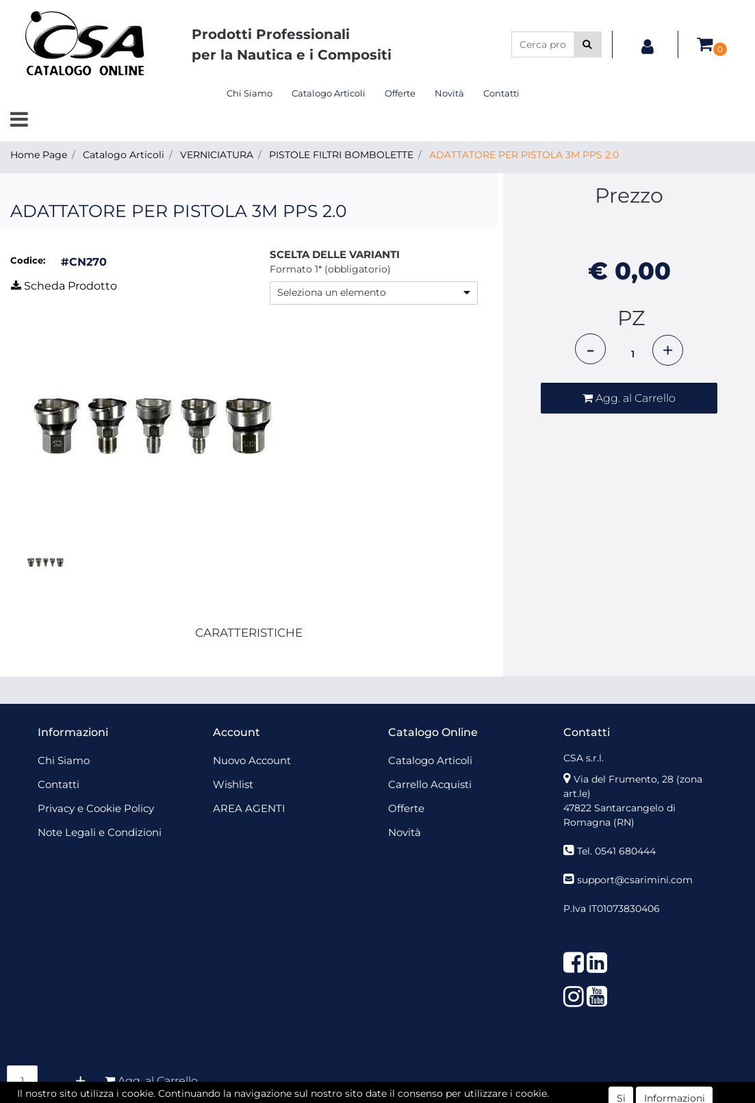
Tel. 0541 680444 (616, 851)
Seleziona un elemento (331, 292)
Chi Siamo (249, 93)
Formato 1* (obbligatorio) (330, 269)
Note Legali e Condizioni (100, 832)
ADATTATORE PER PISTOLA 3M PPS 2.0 (524, 155)
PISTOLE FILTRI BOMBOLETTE (341, 155)
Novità (449, 93)
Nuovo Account (252, 760)
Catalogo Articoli (329, 93)
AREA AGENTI (249, 808)
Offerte (400, 93)
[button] (588, 44)
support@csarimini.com (635, 880)
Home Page (38, 155)
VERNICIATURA (216, 155)
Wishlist (233, 784)
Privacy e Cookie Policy (96, 808)
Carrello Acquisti (430, 784)
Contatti (501, 93)
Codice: (27, 260)
